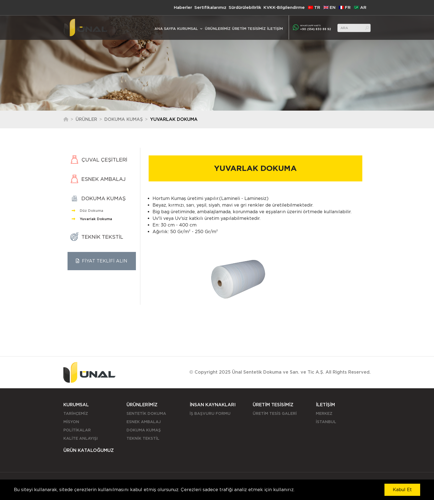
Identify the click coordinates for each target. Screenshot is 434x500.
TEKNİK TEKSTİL (142, 438)
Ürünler (86, 119)
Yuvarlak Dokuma (92, 219)
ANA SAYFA (165, 29)
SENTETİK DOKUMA (146, 413)
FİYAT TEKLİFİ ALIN (101, 261)
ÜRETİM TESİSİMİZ (249, 29)
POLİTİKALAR (77, 430)
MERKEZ (324, 413)
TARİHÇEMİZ (75, 413)
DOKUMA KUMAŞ (123, 119)
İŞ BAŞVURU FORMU (210, 413)
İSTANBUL (326, 422)
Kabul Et (402, 489)
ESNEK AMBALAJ (143, 422)
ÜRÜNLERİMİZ (218, 29)
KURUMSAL (187, 29)
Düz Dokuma (87, 211)
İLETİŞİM (275, 29)
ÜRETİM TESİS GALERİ (275, 413)
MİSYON (71, 422)
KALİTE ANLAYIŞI (80, 438)
